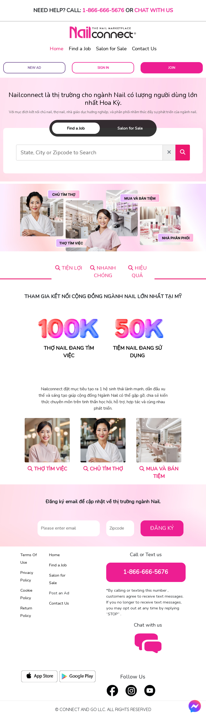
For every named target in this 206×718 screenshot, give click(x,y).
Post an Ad (59, 593)
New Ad (34, 68)
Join (171, 68)
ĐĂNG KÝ (162, 528)
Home (56, 48)
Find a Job (80, 48)
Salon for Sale (111, 48)
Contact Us (144, 48)
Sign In (103, 68)
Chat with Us (153, 10)
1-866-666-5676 (103, 10)
